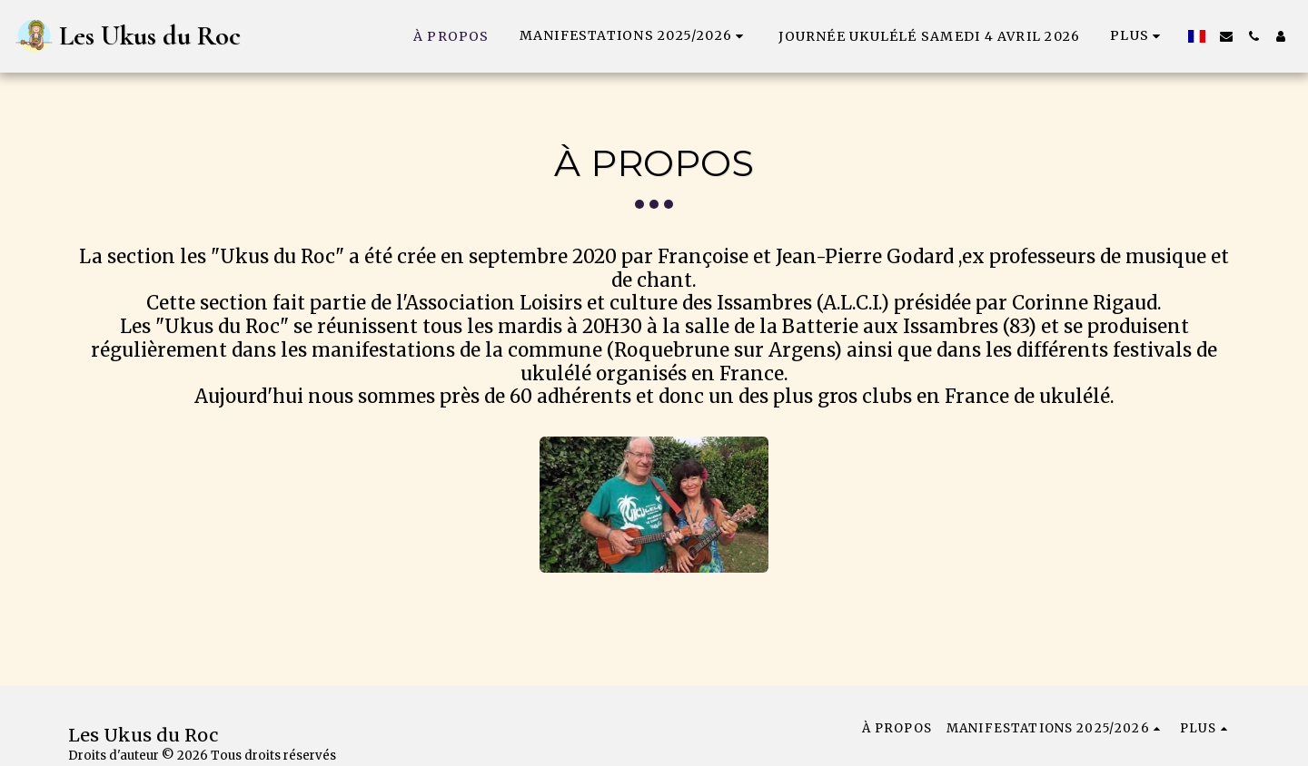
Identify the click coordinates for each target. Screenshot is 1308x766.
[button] (634, 36)
